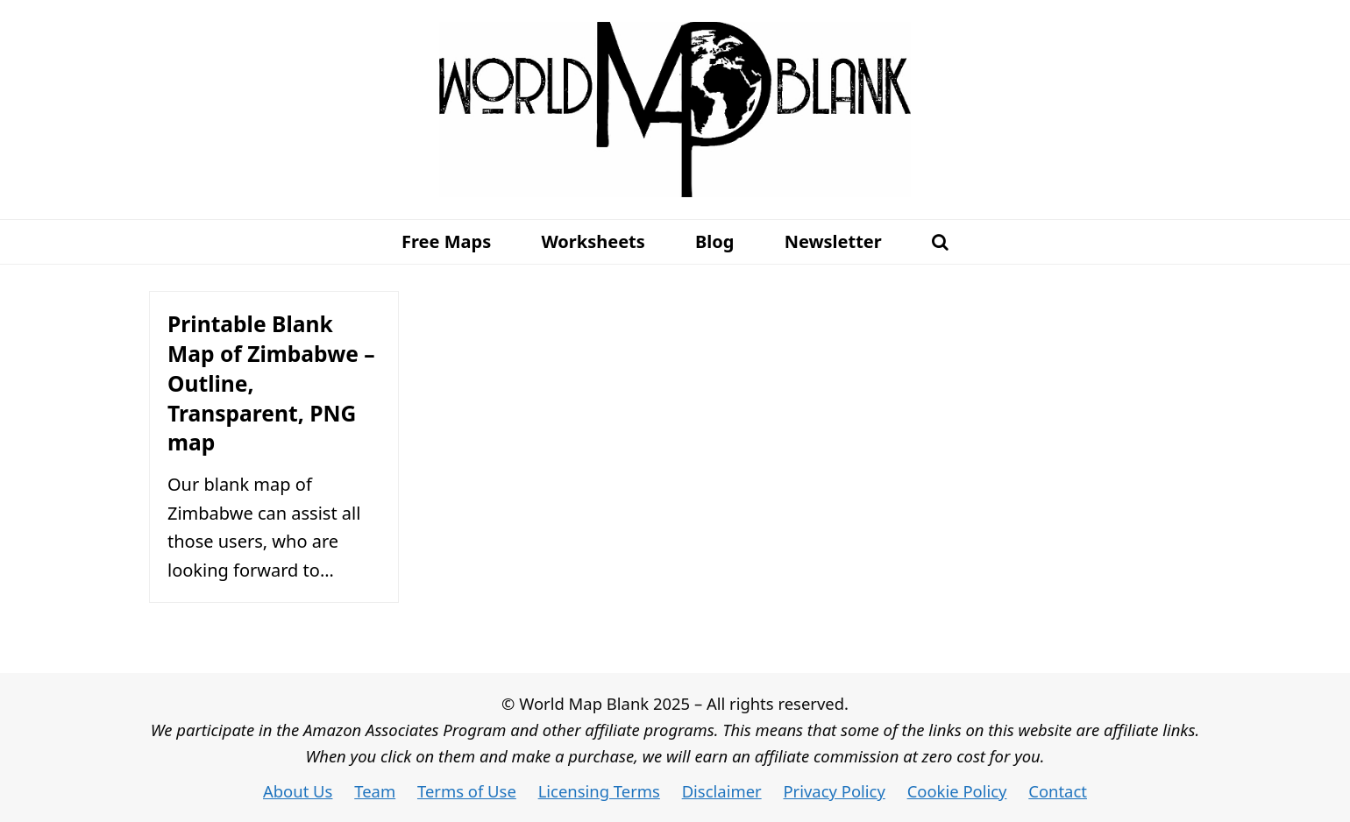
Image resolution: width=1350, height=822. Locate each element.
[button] (940, 242)
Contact (1057, 791)
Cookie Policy (957, 791)
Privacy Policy (834, 791)
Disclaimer (722, 791)
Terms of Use (466, 791)
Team (374, 791)
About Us (297, 791)
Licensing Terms (599, 791)
